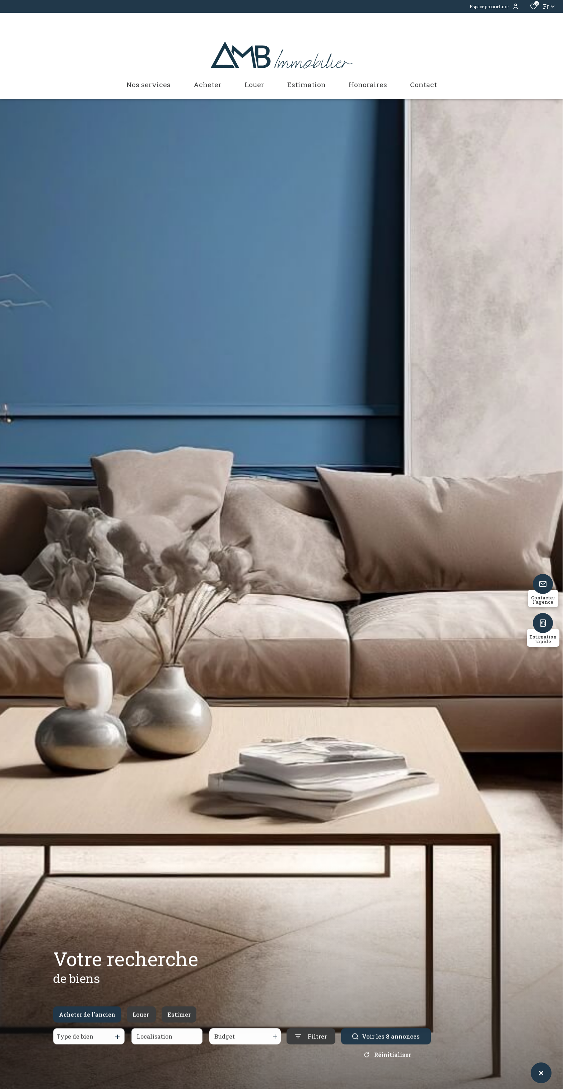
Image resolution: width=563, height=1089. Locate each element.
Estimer (179, 1020)
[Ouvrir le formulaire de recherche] (311, 1043)
